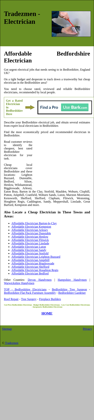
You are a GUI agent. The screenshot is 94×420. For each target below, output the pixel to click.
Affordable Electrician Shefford (30, 266)
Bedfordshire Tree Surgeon (69, 289)
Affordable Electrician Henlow (29, 236)
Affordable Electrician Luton (28, 246)
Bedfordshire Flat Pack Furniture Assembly (30, 292)
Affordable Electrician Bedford (30, 273)
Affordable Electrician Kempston (31, 226)
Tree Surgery (29, 299)
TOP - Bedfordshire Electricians (25, 289)
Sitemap (7, 328)
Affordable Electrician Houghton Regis (34, 270)
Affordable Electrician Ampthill (30, 260)
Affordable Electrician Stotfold (29, 253)
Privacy (87, 328)
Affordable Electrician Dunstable (31, 233)
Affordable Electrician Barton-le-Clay (34, 223)
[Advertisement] (61, 164)
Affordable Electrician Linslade (30, 243)
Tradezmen (11, 343)
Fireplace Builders (50, 299)
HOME (46, 313)
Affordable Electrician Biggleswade (32, 263)
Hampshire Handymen (72, 279)
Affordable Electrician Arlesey (29, 230)
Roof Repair (11, 299)
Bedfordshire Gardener (72, 292)
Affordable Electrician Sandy (28, 250)
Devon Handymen (40, 279)
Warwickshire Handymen (19, 283)
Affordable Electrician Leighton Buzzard (35, 256)
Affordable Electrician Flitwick (30, 240)
